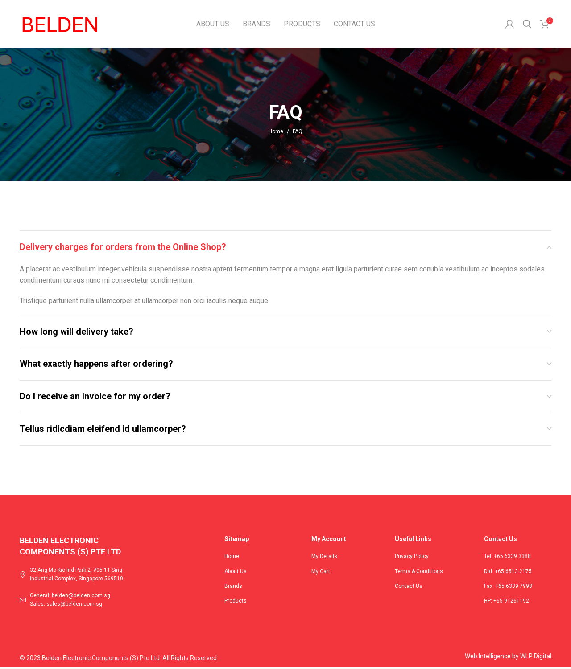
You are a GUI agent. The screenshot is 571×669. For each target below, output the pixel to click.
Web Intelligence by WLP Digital (508, 657)
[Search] (527, 24)
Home (276, 133)
